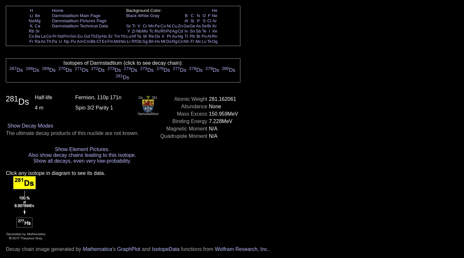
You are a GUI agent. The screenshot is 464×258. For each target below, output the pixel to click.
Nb (139, 31)
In (186, 31)
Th (49, 41)
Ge (192, 26)
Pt (169, 36)
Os (157, 36)
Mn (151, 26)
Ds (168, 41)
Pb (192, 36)
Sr (37, 31)
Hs (157, 41)
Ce (49, 36)
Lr (129, 41)
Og (215, 41)
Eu (79, 36)
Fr (31, 41)
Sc (128, 26)
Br (209, 26)
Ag (174, 31)
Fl (192, 41)
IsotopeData (165, 249)
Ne (215, 15)
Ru (157, 31)
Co (163, 26)
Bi (198, 36)
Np (66, 41)
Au (174, 36)
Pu (73, 41)
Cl (209, 20)
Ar (214, 20)
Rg (174, 41)
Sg (145, 41)
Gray (155, 15)
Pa (54, 41)
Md (117, 41)
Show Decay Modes (30, 126)
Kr (214, 26)
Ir (163, 36)
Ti (134, 26)
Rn (215, 36)
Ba (37, 36)
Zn (180, 26)
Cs (31, 36)
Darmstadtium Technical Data (80, 26)
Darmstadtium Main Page (76, 15)
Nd (60, 36)
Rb (31, 31)
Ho (104, 36)
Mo (145, 31)
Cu (174, 26)
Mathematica (97, 249)
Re (151, 36)
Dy (98, 36)
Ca (37, 26)
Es (104, 41)
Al (186, 20)
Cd (180, 31)
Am (80, 41)
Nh (186, 41)
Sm (73, 36)
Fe (157, 26)
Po (204, 36)
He (215, 10)
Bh (151, 41)
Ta (139, 36)
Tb (93, 36)
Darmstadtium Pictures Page (79, 20)
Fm (110, 41)
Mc (198, 41)
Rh (163, 31)
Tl (186, 36)
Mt (163, 41)
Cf (98, 41)
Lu (128, 36)
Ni (169, 26)
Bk (93, 41)
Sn (192, 31)
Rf (133, 41)
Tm (117, 36)
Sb (198, 31)
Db (139, 41)
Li (31, 15)
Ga (186, 26)
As (198, 26)
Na (31, 20)
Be (37, 15)
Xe (214, 31)
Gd (87, 36)
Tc (151, 31)
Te (204, 31)
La (43, 36)
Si (192, 20)
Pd (168, 31)
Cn (180, 41)
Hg (180, 36)
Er (110, 36)
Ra (37, 41)
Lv (204, 41)
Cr (145, 26)
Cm (87, 41)
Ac (43, 41)
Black (131, 15)
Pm (66, 36)
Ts (209, 41)
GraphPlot (128, 249)
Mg (37, 20)
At (209, 36)
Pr (55, 36)
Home (57, 10)
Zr (134, 31)
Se (204, 26)
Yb (123, 36)
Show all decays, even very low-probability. (82, 161)
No (123, 41)
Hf (133, 36)
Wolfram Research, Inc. (242, 249)
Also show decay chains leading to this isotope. (82, 155)
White (143, 15)
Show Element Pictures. (82, 149)
